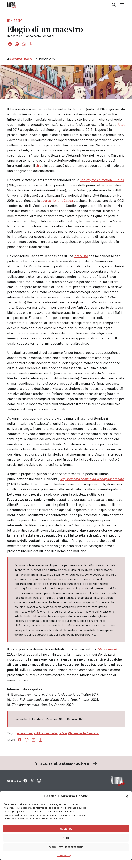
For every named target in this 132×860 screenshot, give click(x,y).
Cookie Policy (64, 855)
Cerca (114, 5)
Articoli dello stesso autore (66, 763)
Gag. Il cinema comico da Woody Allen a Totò (92, 479)
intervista (81, 256)
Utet (121, 124)
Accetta (66, 828)
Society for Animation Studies (102, 180)
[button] (127, 796)
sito (38, 165)
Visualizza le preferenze (66, 847)
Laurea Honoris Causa (57, 200)
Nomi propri (15, 20)
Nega (66, 837)
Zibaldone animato (110, 649)
